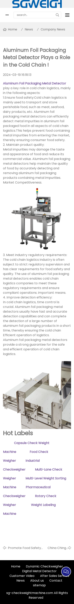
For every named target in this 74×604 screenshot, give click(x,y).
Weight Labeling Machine (25, 525)
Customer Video (22, 576)
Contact (55, 580)
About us (37, 580)
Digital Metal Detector (39, 571)
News (29, 29)
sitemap (39, 585)
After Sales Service (54, 576)
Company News (53, 29)
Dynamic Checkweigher (44, 566)
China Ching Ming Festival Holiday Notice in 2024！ (55, 548)
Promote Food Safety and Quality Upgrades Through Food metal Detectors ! (24, 548)
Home (12, 29)
